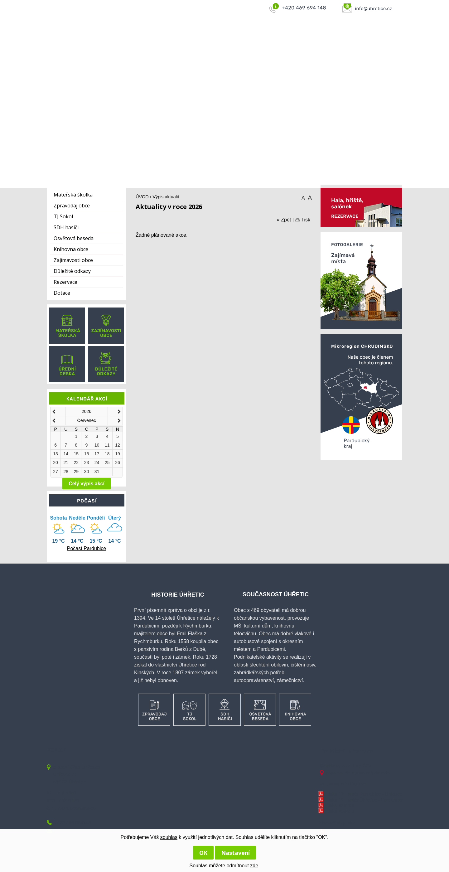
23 (86, 462)
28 (65, 471)
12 (117, 445)
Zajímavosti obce (73, 260)
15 (76, 453)
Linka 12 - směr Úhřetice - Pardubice (364, 799)
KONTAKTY (348, 35)
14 (65, 453)
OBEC (225, 35)
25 (107, 462)
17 (96, 453)
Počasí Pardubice (86, 548)
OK (203, 852)
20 (55, 462)
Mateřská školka (73, 194)
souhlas (168, 837)
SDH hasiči (66, 227)
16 (86, 453)
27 (55, 471)
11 (107, 445)
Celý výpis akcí (86, 483)
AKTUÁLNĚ (383, 35)
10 (96, 445)
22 (76, 462)
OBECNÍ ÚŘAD (257, 35)
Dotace (62, 292)
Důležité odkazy (72, 271)
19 (117, 453)
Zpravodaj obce (72, 205)
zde (254, 865)
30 (86, 471)
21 (65, 462)
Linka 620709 (340, 805)
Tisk (305, 219)
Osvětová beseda (74, 238)
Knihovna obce (71, 249)
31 (96, 471)
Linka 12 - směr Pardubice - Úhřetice (364, 794)
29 (76, 471)
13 (55, 453)
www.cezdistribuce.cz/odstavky (358, 772)
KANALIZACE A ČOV (304, 35)
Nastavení (235, 852)
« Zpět (284, 219)
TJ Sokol (63, 216)
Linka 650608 (340, 811)
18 (107, 453)
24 (96, 462)
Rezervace (65, 282)
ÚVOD (202, 35)
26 (117, 462)
